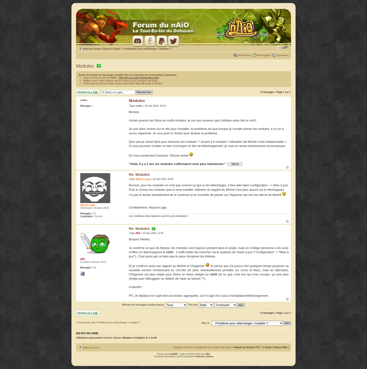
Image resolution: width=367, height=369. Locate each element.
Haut (287, 167)
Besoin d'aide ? (112, 48)
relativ (139, 106)
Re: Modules (139, 174)
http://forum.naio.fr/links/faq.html (139, 77)
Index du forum (91, 48)
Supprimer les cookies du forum (214, 347)
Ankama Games (204, 356)
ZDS (138, 233)
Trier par (200, 304)
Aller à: (205, 323)
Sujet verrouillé (87, 92)
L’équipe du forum (183, 347)
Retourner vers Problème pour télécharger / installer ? (109, 322)
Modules (86, 66)
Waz (208, 354)
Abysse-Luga (143, 179)
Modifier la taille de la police (285, 48)
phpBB (174, 354)
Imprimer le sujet (278, 48)
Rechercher (244, 55)
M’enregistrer (263, 55)
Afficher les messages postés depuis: (154, 304)
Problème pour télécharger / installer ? (148, 48)
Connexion (282, 55)
